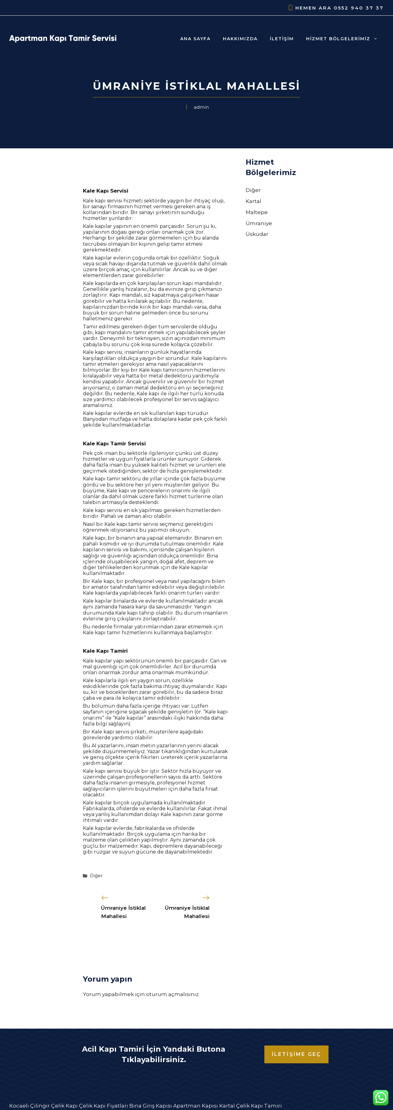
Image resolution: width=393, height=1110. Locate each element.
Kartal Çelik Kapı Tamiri (250, 1106)
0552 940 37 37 (359, 8)
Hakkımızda (240, 38)
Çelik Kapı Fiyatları (103, 1106)
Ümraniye (259, 223)
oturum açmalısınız (172, 994)
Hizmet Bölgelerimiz (345, 39)
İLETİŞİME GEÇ (296, 1054)
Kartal (253, 201)
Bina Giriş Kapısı (150, 1106)
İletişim (282, 38)
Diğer (96, 875)
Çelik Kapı (64, 1106)
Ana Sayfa (195, 38)
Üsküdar (257, 234)
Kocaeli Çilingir (29, 1106)
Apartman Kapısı (195, 1106)
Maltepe (257, 212)
